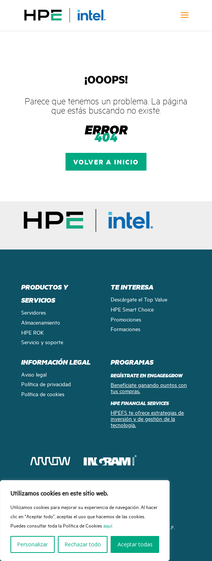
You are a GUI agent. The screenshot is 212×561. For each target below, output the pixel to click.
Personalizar (32, 544)
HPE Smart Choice (132, 309)
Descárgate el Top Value (139, 299)
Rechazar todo (82, 544)
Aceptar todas (135, 544)
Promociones (126, 319)
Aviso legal (34, 374)
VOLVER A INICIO (106, 161)
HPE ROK (32, 332)
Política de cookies (42, 393)
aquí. (108, 525)
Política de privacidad (46, 383)
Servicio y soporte (42, 341)
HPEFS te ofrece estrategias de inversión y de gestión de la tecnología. (147, 418)
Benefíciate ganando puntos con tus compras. (149, 387)
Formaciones (125, 328)
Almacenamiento (40, 322)
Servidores (33, 312)
